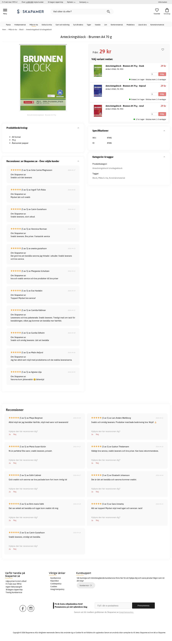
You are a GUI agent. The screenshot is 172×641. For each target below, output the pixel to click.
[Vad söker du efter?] (82, 11)
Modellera (131, 25)
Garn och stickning (62, 25)
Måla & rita (34, 25)
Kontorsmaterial (117, 25)
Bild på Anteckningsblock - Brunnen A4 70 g (41, 115)
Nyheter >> (71, 2)
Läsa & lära (142, 25)
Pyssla (8, 25)
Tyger (89, 25)
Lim (105, 25)
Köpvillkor (54, 581)
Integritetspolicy (57, 589)
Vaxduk (98, 25)
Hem (4, 29)
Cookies (53, 586)
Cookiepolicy (55, 583)
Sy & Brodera (78, 25)
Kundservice (55, 578)
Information (162, 2)
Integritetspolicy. (126, 612)
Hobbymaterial (20, 25)
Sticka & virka (47, 25)
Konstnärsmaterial (157, 25)
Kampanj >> (83, 2)
